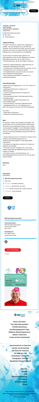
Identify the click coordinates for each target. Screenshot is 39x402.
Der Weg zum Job (20, 353)
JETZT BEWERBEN (13, 250)
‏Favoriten (18, 2)
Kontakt (24, 371)
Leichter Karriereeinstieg (20, 348)
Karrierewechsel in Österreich (20, 345)
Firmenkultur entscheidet (20, 356)
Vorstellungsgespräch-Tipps (19, 329)
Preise (25, 384)
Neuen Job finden (19, 322)
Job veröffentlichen (29, 2)
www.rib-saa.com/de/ (10, 235)
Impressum (23, 379)
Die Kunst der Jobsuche (20, 350)
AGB (25, 374)
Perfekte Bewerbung (19, 327)
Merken (7, 254)
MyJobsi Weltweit (21, 382)
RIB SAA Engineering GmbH (13, 218)
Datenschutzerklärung (19, 376)
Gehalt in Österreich (19, 335)
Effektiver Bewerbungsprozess (19, 332)
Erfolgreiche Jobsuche (20, 358)
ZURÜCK (7, 198)
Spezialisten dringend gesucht (20, 361)
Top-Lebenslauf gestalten (19, 324)
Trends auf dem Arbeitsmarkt (19, 337)
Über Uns (24, 369)
